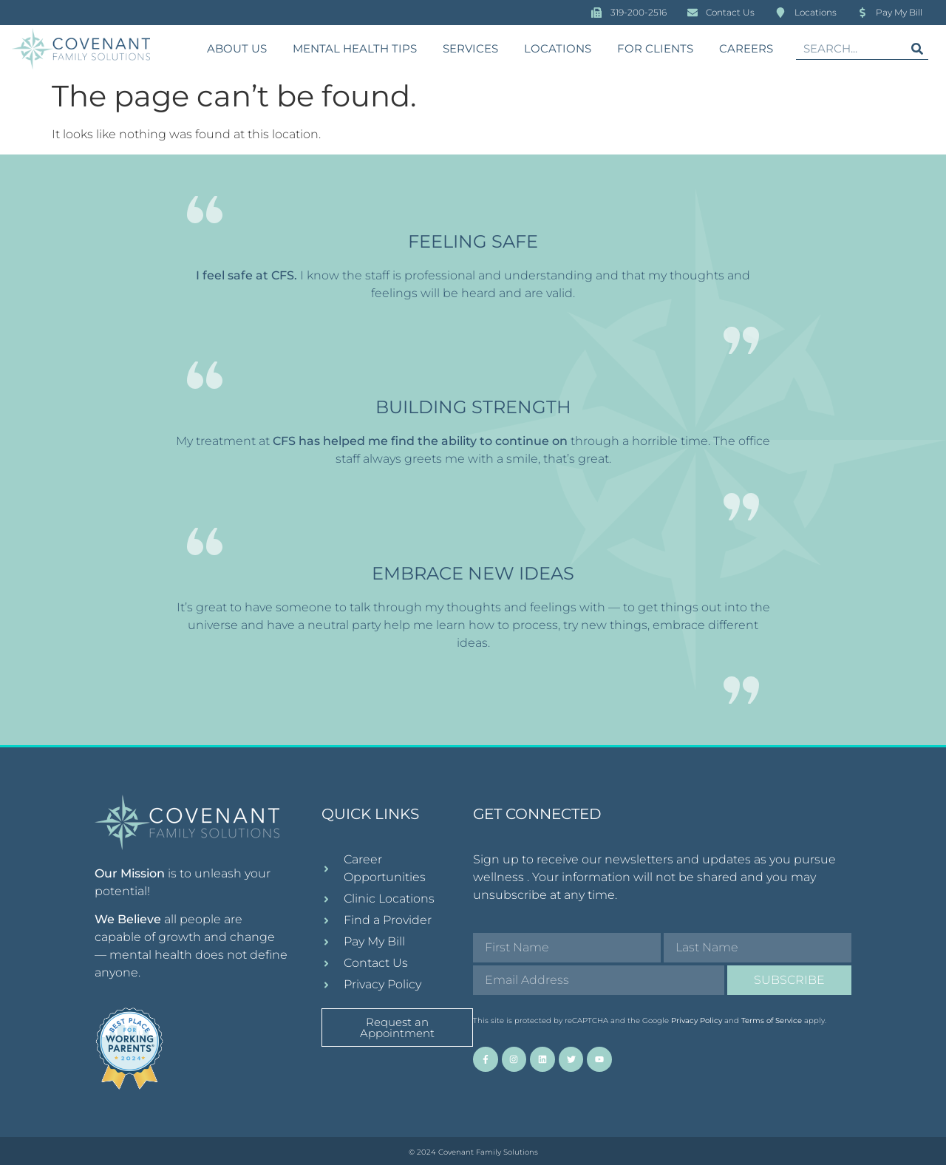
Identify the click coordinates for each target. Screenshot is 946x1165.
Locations (557, 48)
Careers (746, 48)
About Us (237, 48)
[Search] (917, 48)
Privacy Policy (696, 1020)
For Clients (655, 48)
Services (470, 48)
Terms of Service (771, 1020)
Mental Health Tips (355, 48)
